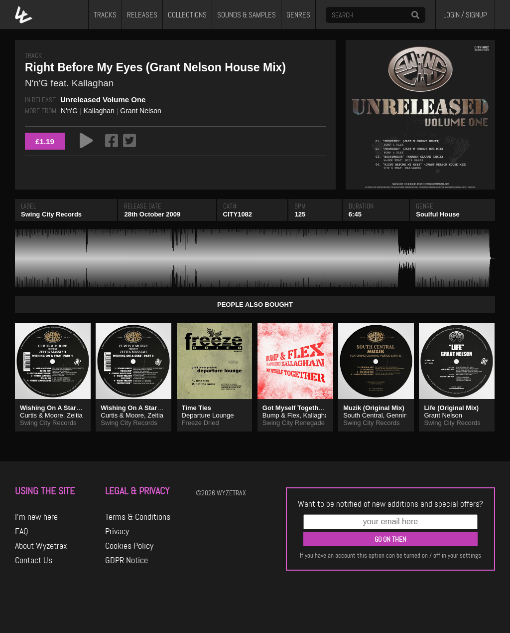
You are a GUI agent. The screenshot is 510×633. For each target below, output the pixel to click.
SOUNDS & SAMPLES (246, 15)
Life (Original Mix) (451, 408)
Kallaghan (99, 111)
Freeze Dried (200, 422)
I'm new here (36, 517)
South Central (363, 415)
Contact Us (33, 560)
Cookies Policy (129, 546)
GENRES (298, 15)
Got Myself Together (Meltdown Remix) (322, 408)
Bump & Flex (280, 415)
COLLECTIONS (187, 15)
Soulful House (437, 214)
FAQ (21, 531)
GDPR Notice (126, 560)
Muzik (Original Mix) (373, 408)
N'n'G (69, 111)
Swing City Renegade (293, 422)
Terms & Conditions (137, 517)
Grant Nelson (140, 111)
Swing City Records (51, 214)
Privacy (117, 531)
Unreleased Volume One (102, 99)
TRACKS (105, 15)
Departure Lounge (208, 415)
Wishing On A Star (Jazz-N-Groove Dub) (81, 408)
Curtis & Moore (41, 415)
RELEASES (142, 15)
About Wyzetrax (41, 546)
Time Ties (197, 408)
